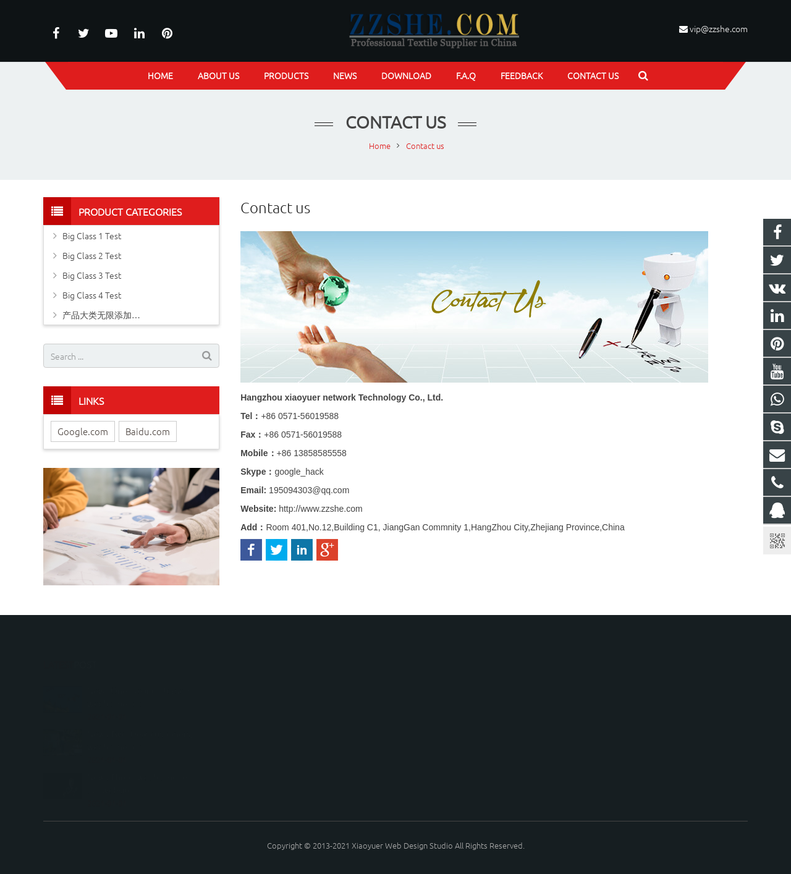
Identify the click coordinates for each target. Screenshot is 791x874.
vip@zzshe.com (719, 28)
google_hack (298, 472)
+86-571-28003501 (449, 722)
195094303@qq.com (309, 490)
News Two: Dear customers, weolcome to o (139, 721)
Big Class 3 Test (91, 275)
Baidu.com (147, 431)
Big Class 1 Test (91, 235)
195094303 (437, 686)
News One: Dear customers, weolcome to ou (140, 678)
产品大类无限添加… (101, 314)
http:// (320, 509)
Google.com (82, 431)
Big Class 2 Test (91, 255)
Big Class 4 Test (91, 295)
